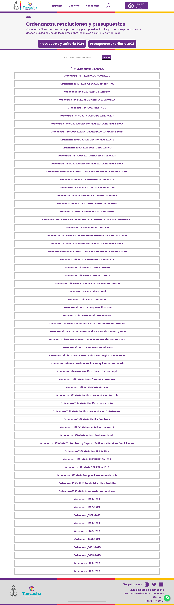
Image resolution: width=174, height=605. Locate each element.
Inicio (28, 16)
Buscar (106, 57)
